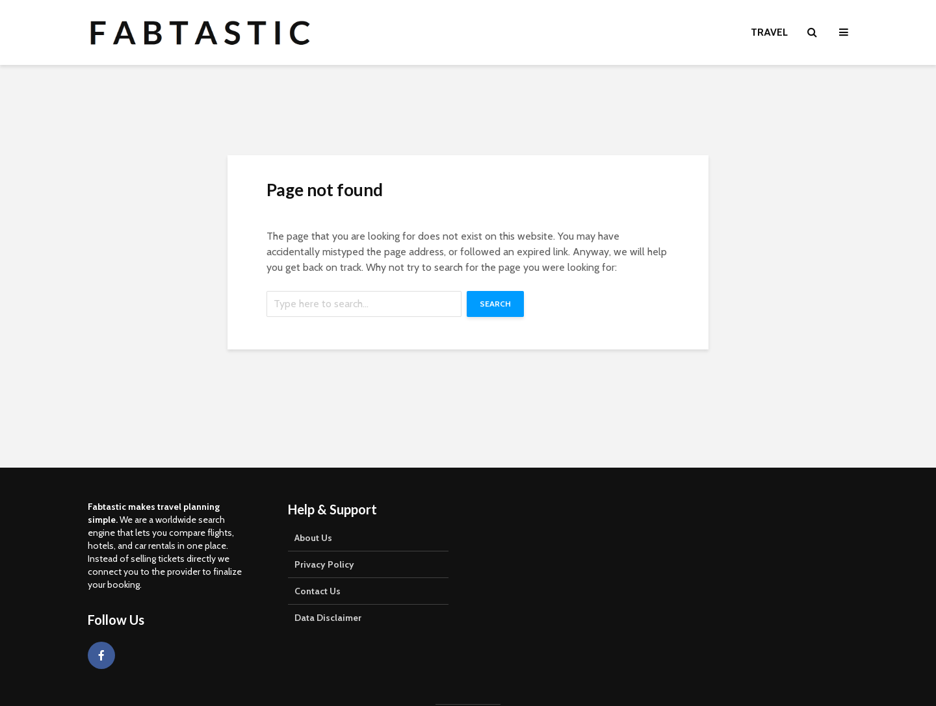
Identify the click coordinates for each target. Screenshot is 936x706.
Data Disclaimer (327, 618)
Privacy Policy (324, 564)
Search (495, 304)
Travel (769, 32)
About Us (313, 538)
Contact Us (317, 591)
